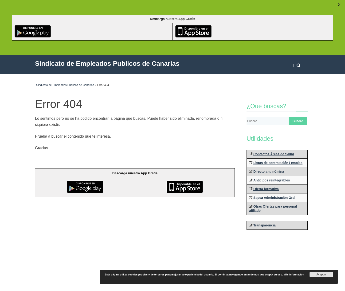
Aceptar (321, 274)
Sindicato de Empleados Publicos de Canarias (65, 85)
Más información (294, 274)
